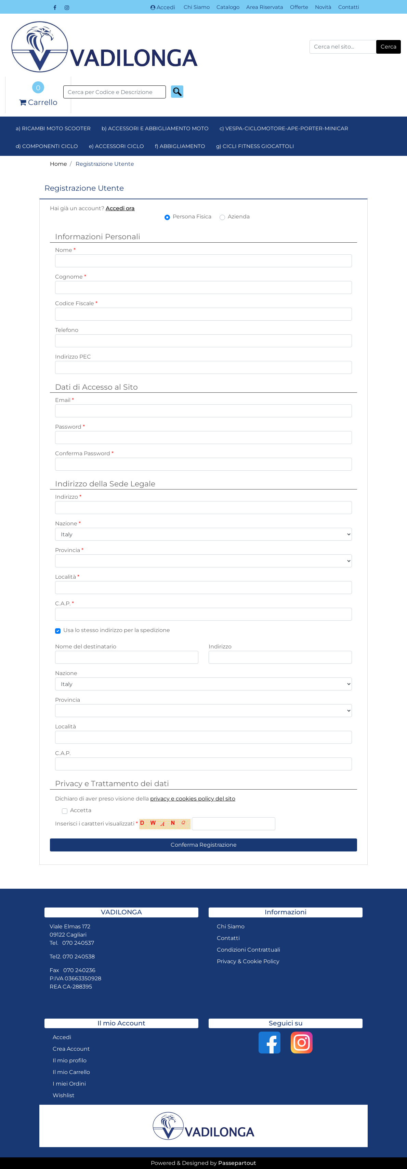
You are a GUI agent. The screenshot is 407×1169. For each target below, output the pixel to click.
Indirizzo (68, 497)
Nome (65, 250)
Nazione (68, 523)
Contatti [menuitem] (348, 7)
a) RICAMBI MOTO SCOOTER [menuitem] (53, 128)
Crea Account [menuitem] (71, 1049)
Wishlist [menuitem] (64, 1095)
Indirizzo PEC (73, 356)
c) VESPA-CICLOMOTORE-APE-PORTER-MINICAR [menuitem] (284, 128)
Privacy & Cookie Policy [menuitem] (248, 961)
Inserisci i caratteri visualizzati (96, 823)
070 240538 (79, 956)
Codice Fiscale (76, 303)
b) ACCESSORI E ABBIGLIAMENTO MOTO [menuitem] (155, 128)
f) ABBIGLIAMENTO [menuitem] (180, 146)
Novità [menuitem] (323, 7)
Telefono (66, 330)
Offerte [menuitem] (299, 7)
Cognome (70, 276)
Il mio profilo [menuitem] (70, 1060)
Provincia (69, 550)
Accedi (162, 7)
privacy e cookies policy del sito (192, 798)
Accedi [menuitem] (62, 1037)
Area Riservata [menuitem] (264, 7)
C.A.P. (64, 603)
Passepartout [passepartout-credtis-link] (237, 1163)
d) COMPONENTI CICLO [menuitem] (47, 146)
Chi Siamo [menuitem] (197, 7)
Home (58, 164)
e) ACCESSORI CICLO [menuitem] (116, 146)
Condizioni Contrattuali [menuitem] (248, 949)
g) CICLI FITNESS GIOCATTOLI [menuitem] (255, 146)
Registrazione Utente (105, 164)
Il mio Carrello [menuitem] (71, 1072)
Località (67, 577)
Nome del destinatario (85, 646)
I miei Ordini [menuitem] (69, 1083)
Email (64, 400)
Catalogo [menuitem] (227, 7)
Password (70, 427)
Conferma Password (84, 453)
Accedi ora (120, 208)
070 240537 (78, 943)
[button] (388, 47)
